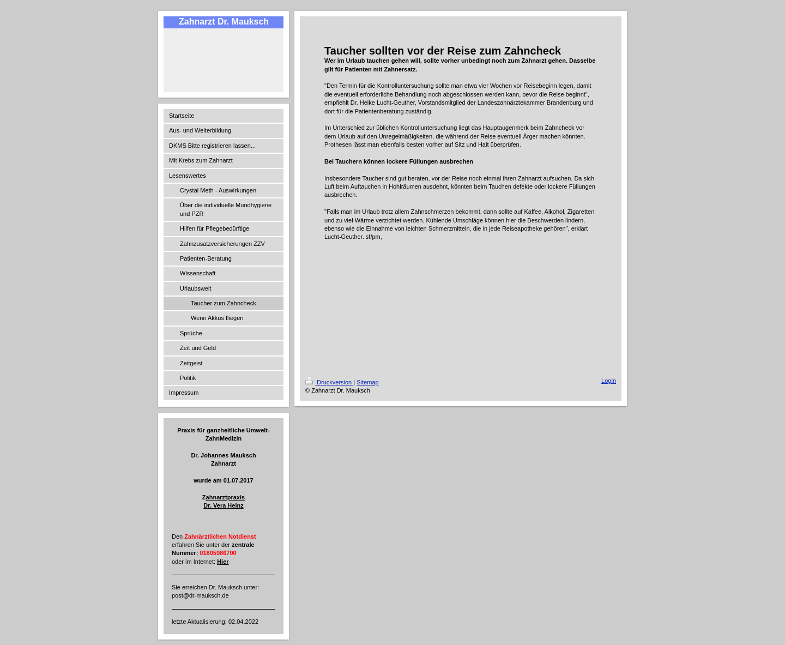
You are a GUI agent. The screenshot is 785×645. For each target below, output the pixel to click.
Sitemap (367, 382)
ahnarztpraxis (225, 497)
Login (608, 380)
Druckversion (329, 382)
